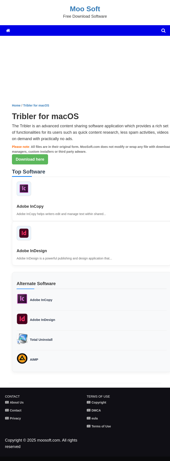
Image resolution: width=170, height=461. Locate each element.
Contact (15, 410)
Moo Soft (85, 9)
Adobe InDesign (32, 251)
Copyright (99, 402)
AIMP (34, 359)
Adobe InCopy (30, 206)
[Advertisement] (89, 71)
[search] (163, 30)
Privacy (15, 418)
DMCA (96, 410)
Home (16, 105)
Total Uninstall (41, 339)
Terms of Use (101, 426)
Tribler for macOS (36, 105)
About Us (17, 402)
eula (95, 418)
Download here (30, 159)
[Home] (8, 30)
